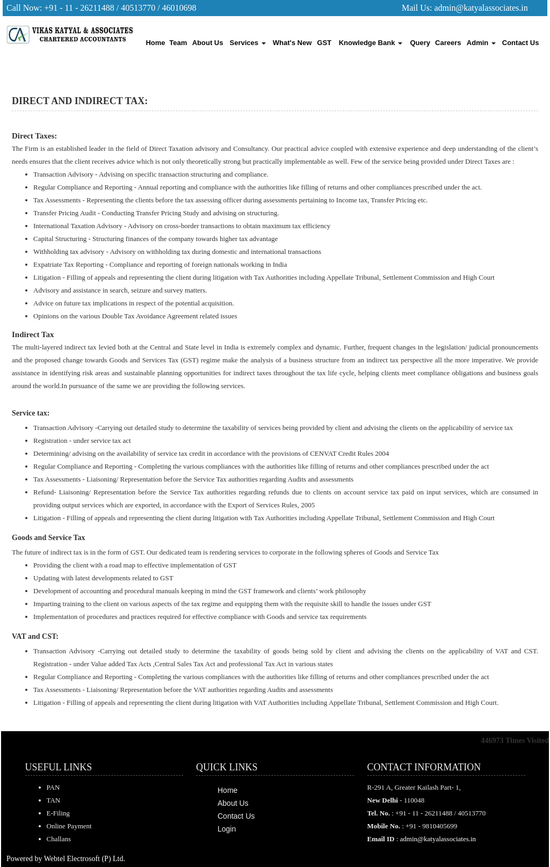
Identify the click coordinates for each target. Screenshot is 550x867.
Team (178, 43)
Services (248, 43)
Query (420, 43)
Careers (448, 43)
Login (227, 829)
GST (324, 43)
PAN (53, 787)
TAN (54, 800)
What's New (292, 43)
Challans (59, 839)
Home (155, 43)
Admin (481, 43)
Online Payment (69, 826)
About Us (207, 43)
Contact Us (520, 43)
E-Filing (58, 813)
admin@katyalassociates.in (480, 7)
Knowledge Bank (370, 43)
